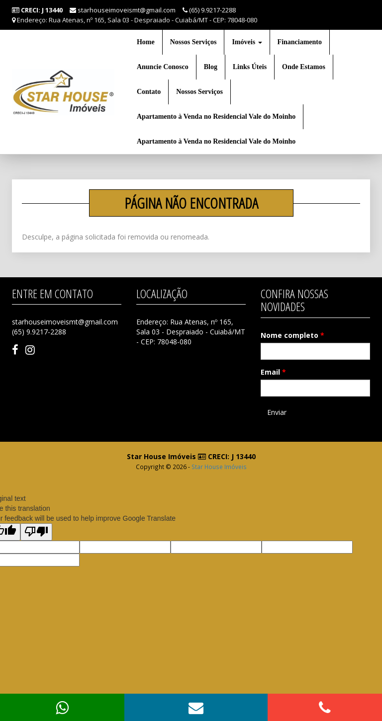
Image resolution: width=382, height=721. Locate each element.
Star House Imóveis (219, 467)
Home (146, 42)
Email (273, 372)
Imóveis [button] (247, 42)
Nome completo (292, 335)
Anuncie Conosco (163, 67)
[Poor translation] (36, 532)
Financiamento (300, 42)
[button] (196, 707)
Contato (149, 91)
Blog (210, 67)
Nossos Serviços (193, 42)
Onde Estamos (303, 67)
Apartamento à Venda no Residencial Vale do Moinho (216, 116)
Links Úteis (250, 67)
